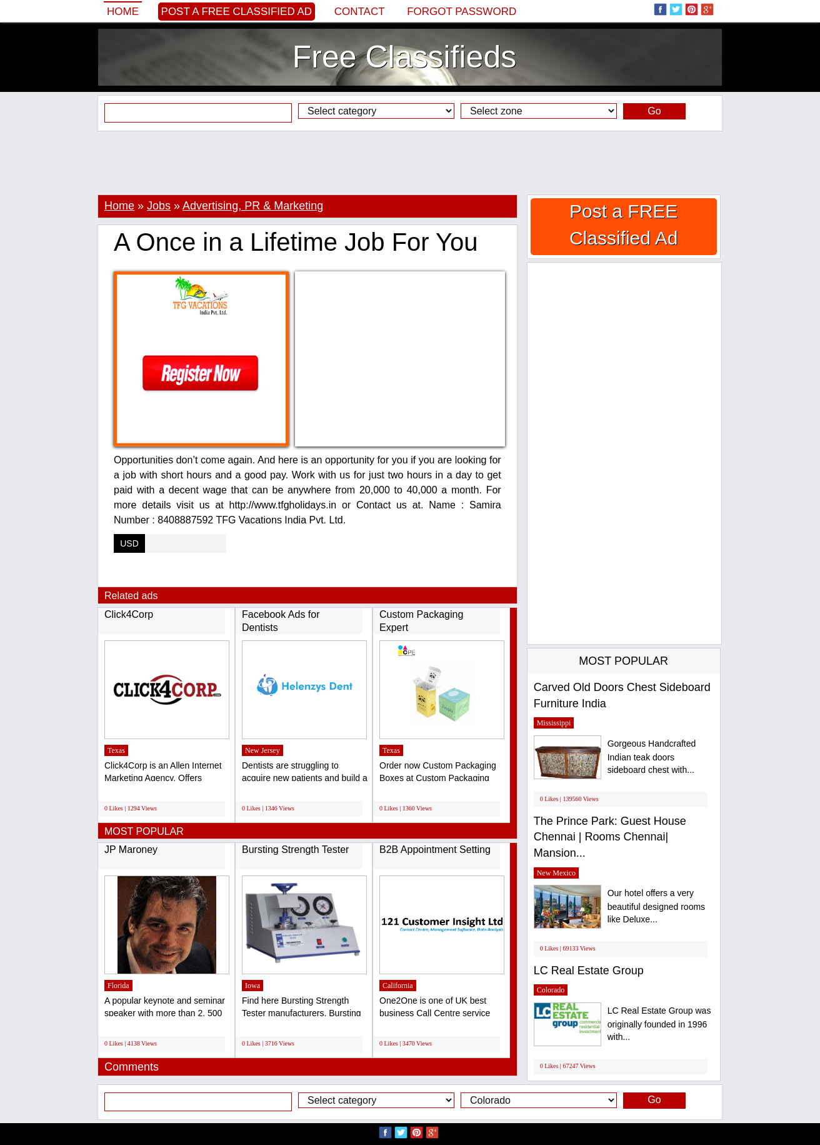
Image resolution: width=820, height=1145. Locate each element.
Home (123, 12)
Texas (116, 750)
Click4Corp (128, 614)
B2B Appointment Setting (435, 849)
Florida (118, 985)
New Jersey (262, 750)
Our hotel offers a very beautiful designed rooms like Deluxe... (656, 906)
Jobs (159, 205)
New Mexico (556, 873)
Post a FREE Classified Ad (236, 12)
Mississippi (554, 723)
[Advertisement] (410, 162)
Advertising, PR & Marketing (252, 205)
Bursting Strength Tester (297, 849)
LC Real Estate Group (589, 970)
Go (654, 111)
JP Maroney (131, 849)
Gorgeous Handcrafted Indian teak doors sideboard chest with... (652, 757)
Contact (359, 12)
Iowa (252, 985)
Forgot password (461, 12)
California (397, 985)
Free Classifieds (404, 56)
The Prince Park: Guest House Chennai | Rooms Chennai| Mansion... (610, 837)
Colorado (551, 990)
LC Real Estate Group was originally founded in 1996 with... (659, 1024)
